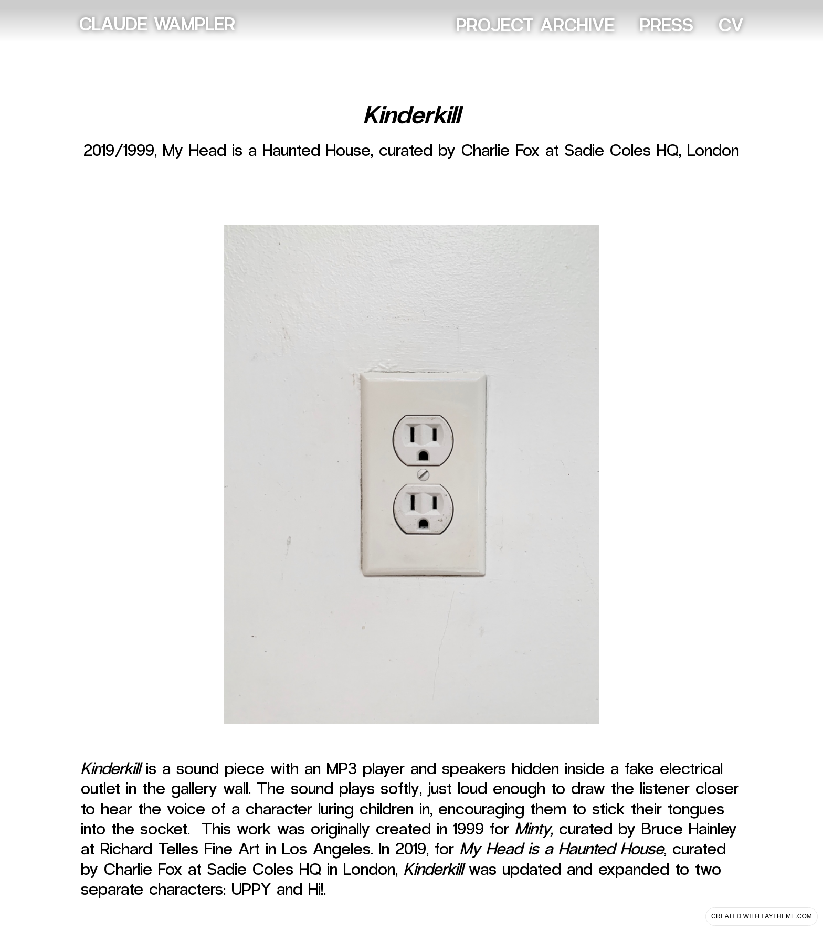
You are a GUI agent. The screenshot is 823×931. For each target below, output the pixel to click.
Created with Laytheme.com (761, 916)
